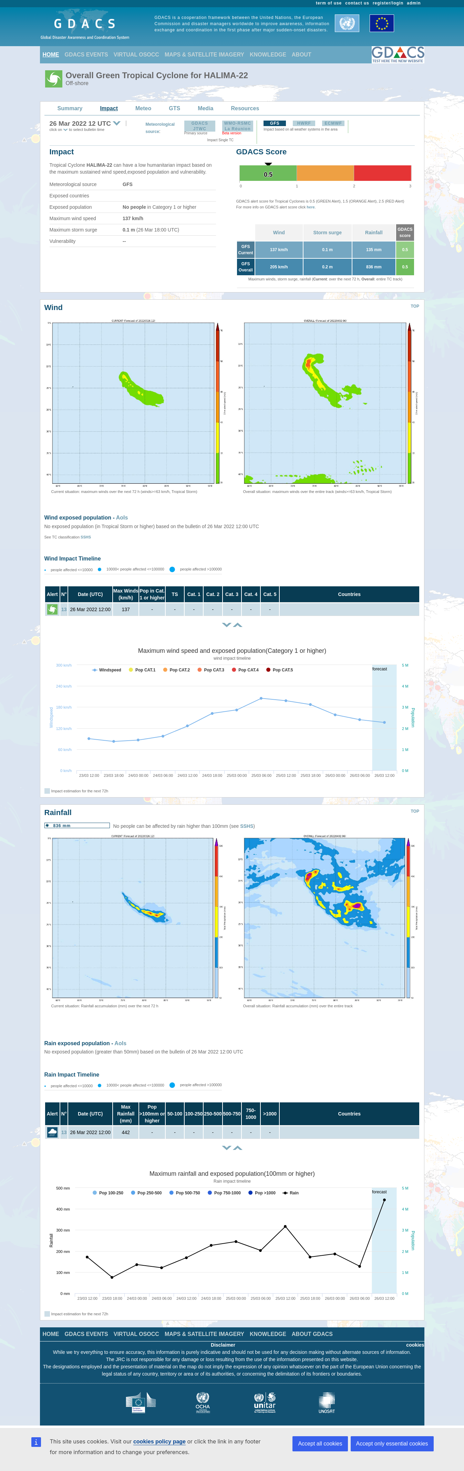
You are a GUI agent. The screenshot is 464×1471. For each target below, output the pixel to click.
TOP (415, 306)
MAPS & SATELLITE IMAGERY (204, 55)
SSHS (86, 537)
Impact (109, 108)
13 (64, 609)
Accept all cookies (320, 1444)
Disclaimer (223, 1345)
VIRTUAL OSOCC (136, 55)
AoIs (122, 518)
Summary (70, 108)
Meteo (143, 108)
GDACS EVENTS (86, 55)
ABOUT (301, 55)
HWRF (304, 123)
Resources (245, 108)
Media (205, 108)
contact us (357, 3)
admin (414, 3)
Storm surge (327, 232)
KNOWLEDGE (268, 55)
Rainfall (374, 232)
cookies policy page (159, 1441)
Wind (279, 232)
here (311, 207)
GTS (174, 108)
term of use (329, 3)
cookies (415, 1345)
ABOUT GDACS (312, 1334)
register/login (388, 3)
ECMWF (333, 123)
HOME (51, 55)
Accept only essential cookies (392, 1444)
